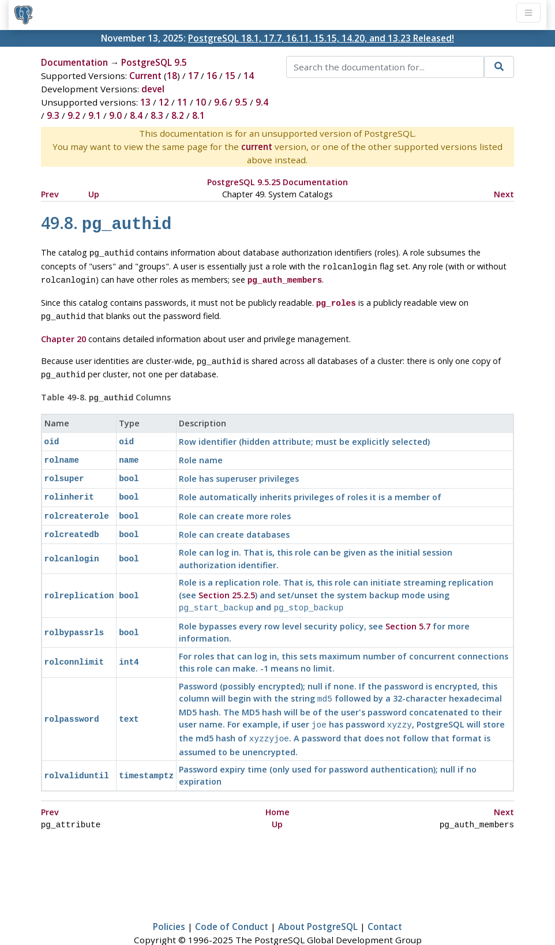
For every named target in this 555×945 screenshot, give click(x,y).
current (256, 146)
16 (212, 75)
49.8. (106, 222)
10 (201, 102)
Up (93, 194)
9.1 (94, 115)
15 (230, 75)
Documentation (74, 62)
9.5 (241, 102)
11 (182, 102)
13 (145, 102)
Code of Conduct (231, 902)
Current (145, 75)
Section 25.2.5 (226, 576)
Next (504, 194)
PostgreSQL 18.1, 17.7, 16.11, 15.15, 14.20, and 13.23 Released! (321, 38)
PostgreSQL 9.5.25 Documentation (277, 182)
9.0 (115, 115)
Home (277, 788)
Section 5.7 (407, 606)
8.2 (177, 115)
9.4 (262, 102)
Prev (50, 194)
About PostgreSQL (318, 902)
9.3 (53, 115)
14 (248, 75)
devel (152, 89)
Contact (384, 902)
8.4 (136, 115)
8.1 (198, 115)
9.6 (220, 102)
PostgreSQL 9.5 (154, 62)
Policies (169, 902)
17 (193, 75)
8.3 (157, 115)
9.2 (74, 115)
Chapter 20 (63, 330)
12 (164, 102)
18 (172, 75)
